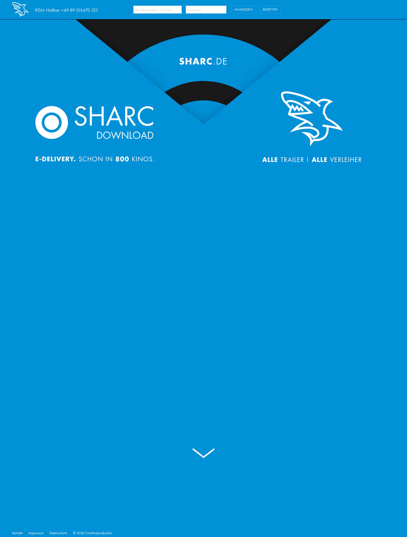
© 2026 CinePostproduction (92, 533)
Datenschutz (58, 533)
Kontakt (17, 533)
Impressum (36, 533)
